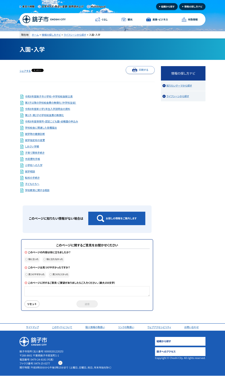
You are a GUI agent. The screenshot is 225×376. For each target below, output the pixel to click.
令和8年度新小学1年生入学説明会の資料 (47, 109)
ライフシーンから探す (75, 35)
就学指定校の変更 (35, 140)
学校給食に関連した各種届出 (41, 128)
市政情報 (192, 19)
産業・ (159, 19)
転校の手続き (32, 178)
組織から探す (168, 6)
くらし (105, 19)
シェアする (25, 71)
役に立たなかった (53, 259)
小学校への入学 (33, 165)
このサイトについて (62, 327)
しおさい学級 (32, 146)
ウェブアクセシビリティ (159, 327)
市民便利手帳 (32, 159)
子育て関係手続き (35, 153)
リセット (32, 304)
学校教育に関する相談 (37, 190)
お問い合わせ (191, 327)
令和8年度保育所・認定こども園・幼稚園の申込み (51, 121)
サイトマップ (32, 327)
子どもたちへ (32, 184)
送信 (87, 304)
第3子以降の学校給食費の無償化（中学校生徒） (50, 103)
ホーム (35, 35)
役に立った (32, 259)
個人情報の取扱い (95, 327)
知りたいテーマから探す (179, 85)
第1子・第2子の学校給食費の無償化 (44, 115)
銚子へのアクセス (166, 352)
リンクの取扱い (126, 327)
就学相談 (30, 171)
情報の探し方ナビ (193, 6)
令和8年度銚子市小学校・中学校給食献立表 (49, 96)
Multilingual (98, 6)
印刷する (143, 70)
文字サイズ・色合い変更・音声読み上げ (63, 6)
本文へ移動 (28, 6)
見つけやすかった (35, 274)
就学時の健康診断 (35, 134)
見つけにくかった (59, 274)
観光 (129, 19)
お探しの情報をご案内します (121, 218)
